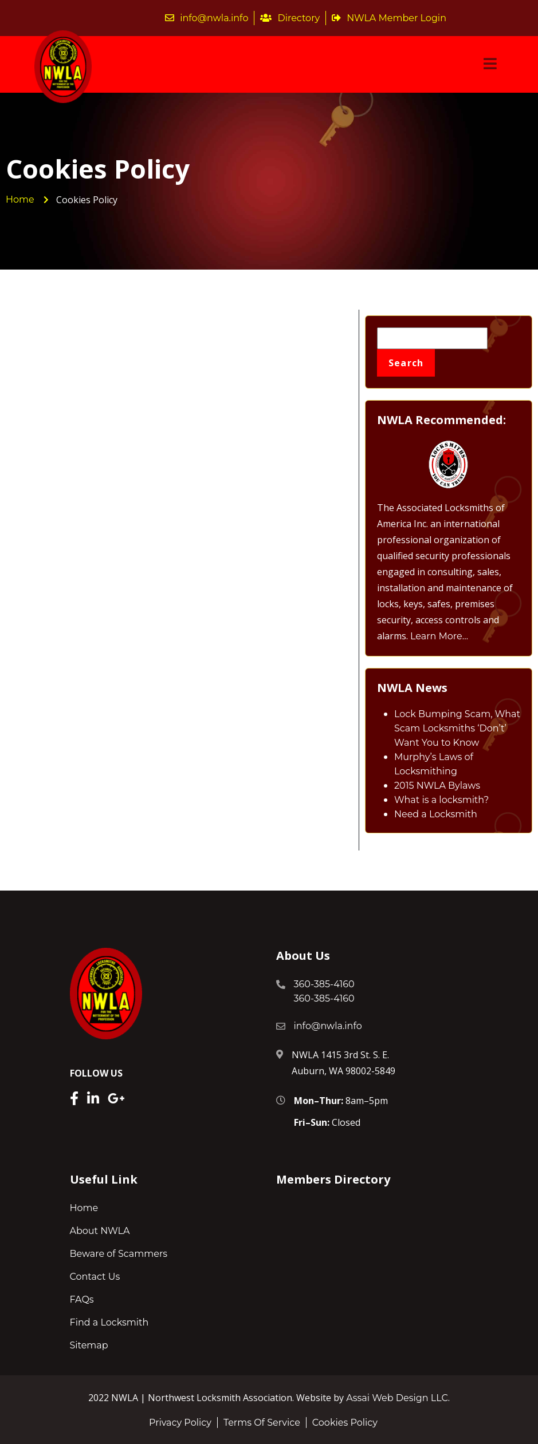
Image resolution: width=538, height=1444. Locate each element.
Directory (290, 18)
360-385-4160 (324, 984)
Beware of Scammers (119, 1253)
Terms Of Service (261, 1422)
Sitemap (89, 1345)
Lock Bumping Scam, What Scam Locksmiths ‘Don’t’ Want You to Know (457, 728)
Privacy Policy (180, 1422)
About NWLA (100, 1230)
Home (84, 1207)
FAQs (82, 1299)
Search (406, 363)
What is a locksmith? (441, 799)
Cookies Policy (345, 1422)
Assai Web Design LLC (396, 1397)
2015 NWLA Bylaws (437, 785)
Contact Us (95, 1276)
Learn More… (439, 636)
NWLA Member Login (389, 18)
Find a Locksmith (109, 1322)
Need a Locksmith (435, 814)
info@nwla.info (206, 18)
